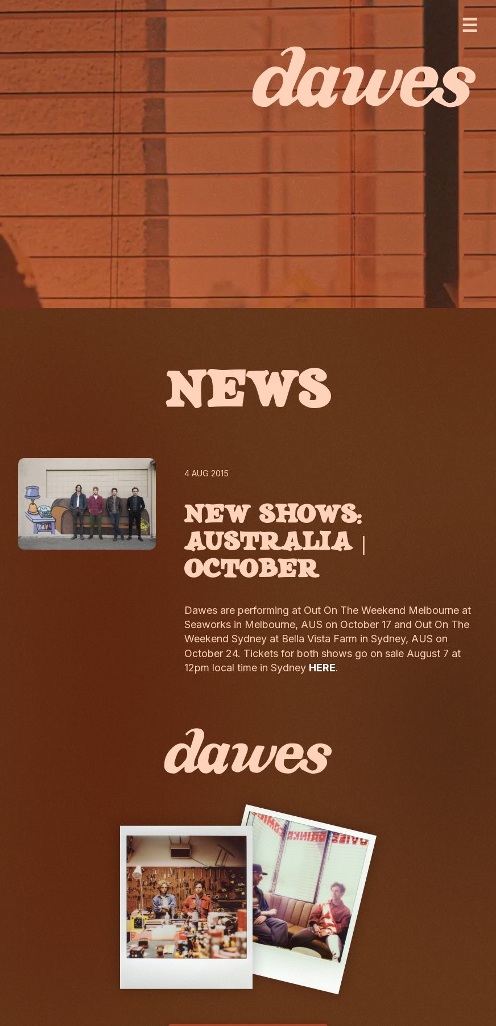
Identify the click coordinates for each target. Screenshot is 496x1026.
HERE (322, 668)
